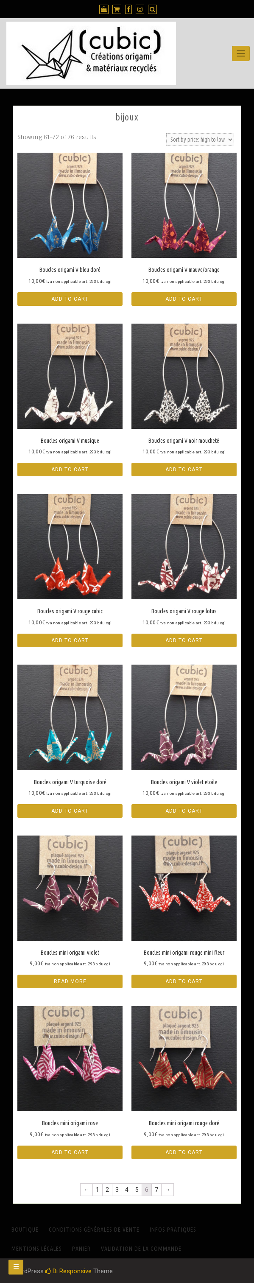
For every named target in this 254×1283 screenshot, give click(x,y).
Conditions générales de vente (94, 1229)
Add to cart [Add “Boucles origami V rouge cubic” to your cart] (70, 640)
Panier (81, 1248)
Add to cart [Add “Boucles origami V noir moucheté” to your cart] (184, 469)
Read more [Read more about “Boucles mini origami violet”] (70, 981)
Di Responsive (68, 1271)
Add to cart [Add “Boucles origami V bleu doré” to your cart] (70, 299)
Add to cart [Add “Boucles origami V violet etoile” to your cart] (184, 811)
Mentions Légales (36, 1248)
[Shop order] (200, 139)
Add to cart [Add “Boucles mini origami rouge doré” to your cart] (184, 1152)
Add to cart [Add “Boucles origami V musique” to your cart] (70, 469)
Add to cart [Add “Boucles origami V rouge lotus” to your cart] (184, 640)
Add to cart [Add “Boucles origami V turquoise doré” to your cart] (70, 811)
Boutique (25, 1229)
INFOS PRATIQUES (173, 1229)
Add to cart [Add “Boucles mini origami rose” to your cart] (70, 1152)
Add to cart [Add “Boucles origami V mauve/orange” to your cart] (184, 299)
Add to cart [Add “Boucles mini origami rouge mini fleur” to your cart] (184, 981)
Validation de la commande (141, 1248)
